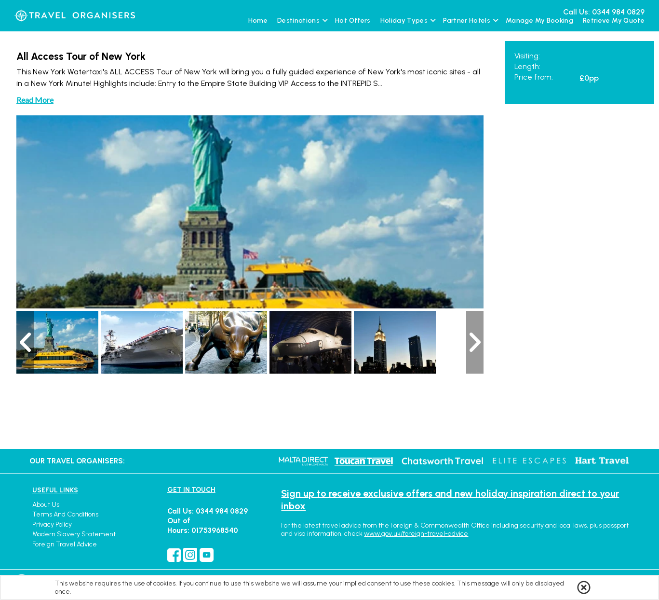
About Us (45, 505)
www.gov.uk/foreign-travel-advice (416, 534)
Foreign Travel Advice (64, 544)
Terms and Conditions (65, 514)
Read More (35, 99)
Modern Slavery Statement (74, 534)
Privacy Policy (52, 524)
